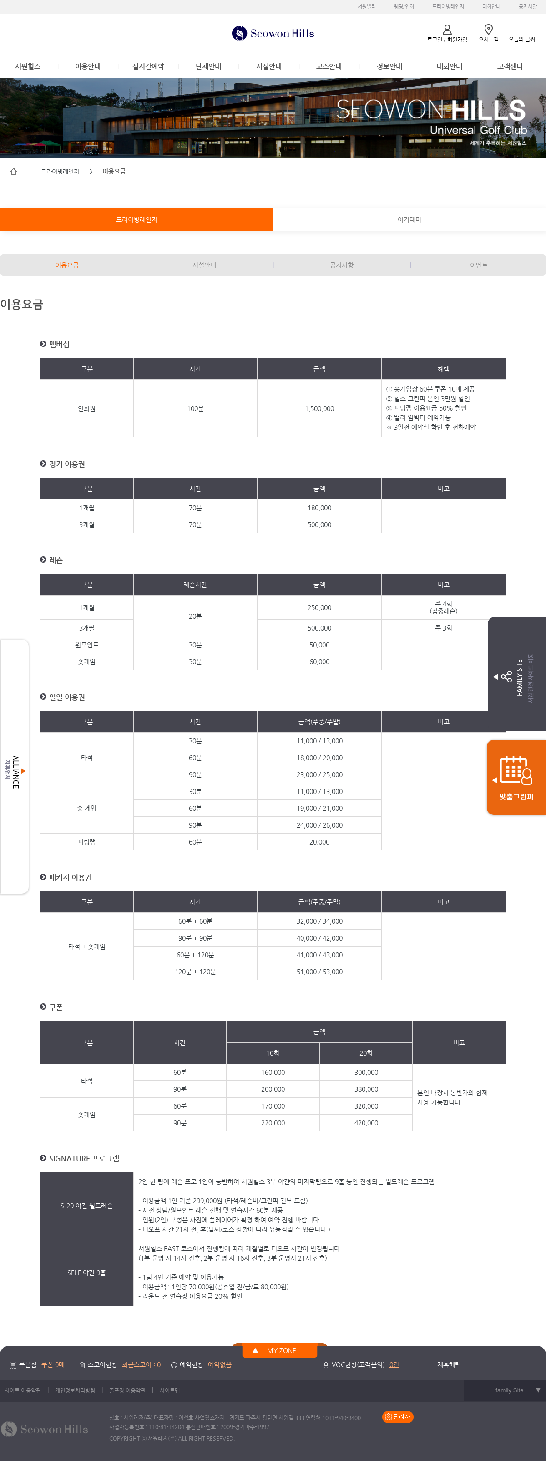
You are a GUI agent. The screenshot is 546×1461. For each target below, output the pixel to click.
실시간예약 (148, 66)
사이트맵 (170, 1390)
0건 (394, 1364)
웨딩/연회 (404, 7)
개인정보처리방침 (75, 1390)
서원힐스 (27, 66)
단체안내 (208, 66)
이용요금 (67, 265)
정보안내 (389, 66)
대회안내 (491, 7)
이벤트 (479, 265)
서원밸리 (367, 7)
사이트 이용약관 (23, 1390)
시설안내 (269, 66)
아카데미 (409, 219)
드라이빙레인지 (448, 7)
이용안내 (88, 66)
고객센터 (510, 66)
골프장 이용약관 (127, 1390)
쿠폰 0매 (53, 1364)
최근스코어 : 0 (141, 1364)
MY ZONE (281, 1350)
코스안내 (329, 66)
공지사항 (528, 7)
